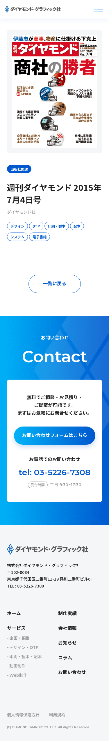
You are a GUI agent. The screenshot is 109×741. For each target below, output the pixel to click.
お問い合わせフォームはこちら (54, 435)
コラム (65, 658)
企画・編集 (19, 638)
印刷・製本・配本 (25, 656)
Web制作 (18, 675)
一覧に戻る (54, 283)
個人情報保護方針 (23, 715)
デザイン (17, 226)
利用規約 (57, 715)
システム (17, 236)
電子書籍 (40, 236)
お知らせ (67, 643)
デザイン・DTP (24, 647)
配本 (77, 226)
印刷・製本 (56, 226)
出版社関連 (19, 169)
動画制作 (17, 666)
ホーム (14, 613)
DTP (36, 226)
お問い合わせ (72, 672)
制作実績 (67, 613)
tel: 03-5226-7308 (54, 472)
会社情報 (67, 628)
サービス (16, 628)
